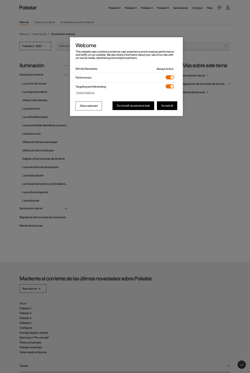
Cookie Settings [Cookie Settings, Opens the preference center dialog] (85, 92)
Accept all (167, 105)
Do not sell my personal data (133, 105)
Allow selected (89, 105)
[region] (126, 76)
